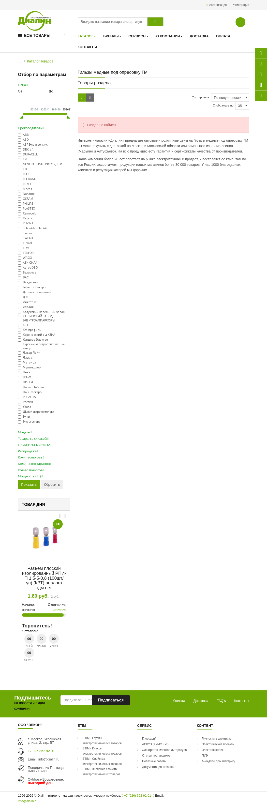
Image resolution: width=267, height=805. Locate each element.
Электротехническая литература (164, 750)
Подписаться (111, 700)
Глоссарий (149, 738)
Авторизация (218, 5)
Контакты (241, 701)
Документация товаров (158, 767)
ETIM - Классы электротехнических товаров (102, 751)
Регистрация (240, 5)
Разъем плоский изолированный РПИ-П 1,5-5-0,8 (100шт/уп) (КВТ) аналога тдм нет (44, 578)
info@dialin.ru (48, 759)
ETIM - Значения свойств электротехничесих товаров (101, 771)
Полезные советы (154, 761)
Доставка (200, 701)
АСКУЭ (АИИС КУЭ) (155, 744)
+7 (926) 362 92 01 (136, 795)
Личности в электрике (217, 738)
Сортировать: (201, 97)
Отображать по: (223, 105)
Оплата (179, 701)
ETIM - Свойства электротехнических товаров (102, 761)
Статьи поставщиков (156, 755)
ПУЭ (205, 755)
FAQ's (221, 701)
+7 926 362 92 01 (41, 751)
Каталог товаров (40, 61)
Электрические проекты (218, 744)
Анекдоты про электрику (218, 761)
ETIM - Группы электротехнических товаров (102, 740)
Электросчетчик (212, 750)
